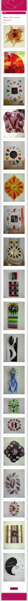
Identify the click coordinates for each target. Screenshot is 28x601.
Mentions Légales (6, 595)
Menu (5, 12)
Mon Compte (13, 595)
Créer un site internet (21, 595)
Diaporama (14, 588)
